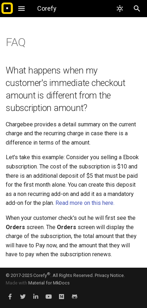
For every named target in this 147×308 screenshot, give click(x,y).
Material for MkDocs (49, 283)
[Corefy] (7, 8)
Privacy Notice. (110, 275)
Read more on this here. (84, 203)
